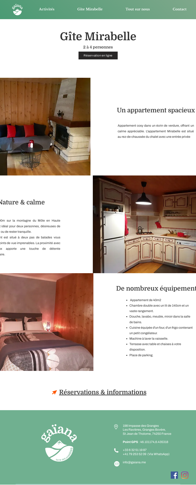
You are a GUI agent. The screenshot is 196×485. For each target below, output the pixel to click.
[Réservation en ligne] (98, 55)
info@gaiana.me (134, 462)
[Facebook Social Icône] (174, 475)
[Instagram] (184, 475)
